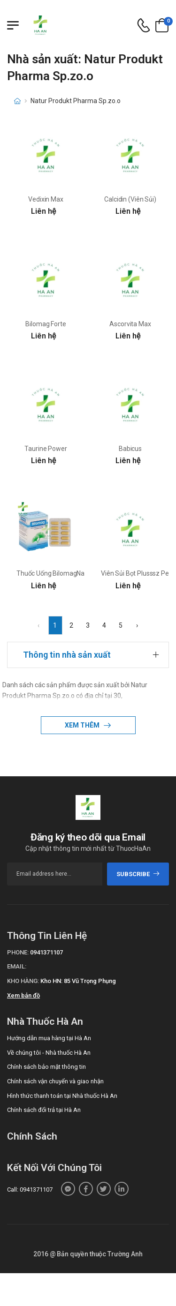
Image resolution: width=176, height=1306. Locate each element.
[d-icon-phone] (144, 25)
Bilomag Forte (45, 324)
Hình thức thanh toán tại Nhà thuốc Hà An (62, 1095)
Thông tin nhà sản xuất (67, 655)
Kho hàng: (23, 980)
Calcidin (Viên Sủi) (130, 199)
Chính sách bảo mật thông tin (46, 1066)
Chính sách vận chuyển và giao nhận (55, 1081)
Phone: (18, 952)
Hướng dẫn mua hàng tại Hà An (49, 1038)
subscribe (138, 874)
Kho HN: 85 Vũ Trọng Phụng (78, 980)
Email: (16, 966)
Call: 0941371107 (30, 1189)
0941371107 (46, 952)
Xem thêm (83, 725)
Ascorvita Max (130, 324)
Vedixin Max (45, 199)
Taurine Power (45, 448)
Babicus (130, 448)
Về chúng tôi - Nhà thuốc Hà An (49, 1052)
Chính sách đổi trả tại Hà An (44, 1109)
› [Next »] (137, 625)
